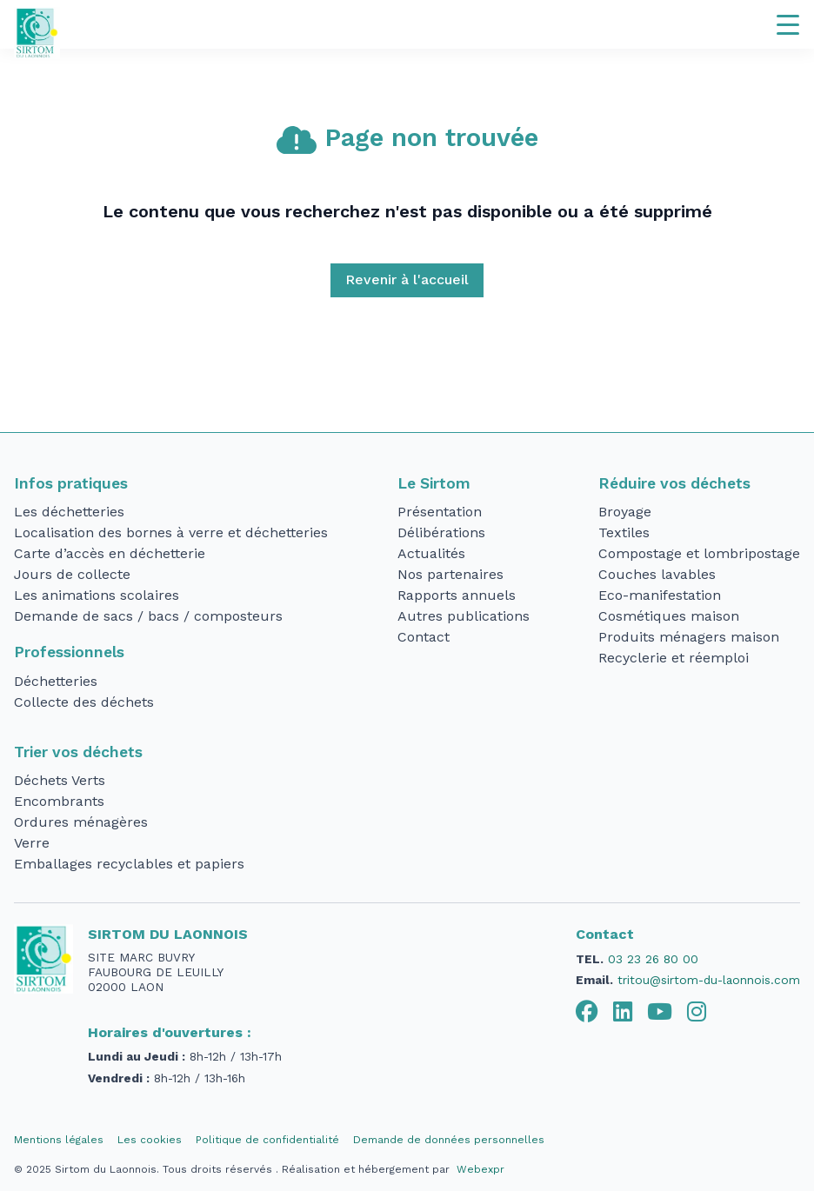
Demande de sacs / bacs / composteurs (148, 616)
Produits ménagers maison (688, 637)
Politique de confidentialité (267, 1140)
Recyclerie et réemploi (673, 657)
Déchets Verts (59, 780)
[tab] (587, 1011)
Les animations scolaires (96, 595)
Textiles (624, 532)
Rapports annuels (456, 595)
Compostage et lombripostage (699, 553)
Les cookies (149, 1140)
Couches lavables (657, 574)
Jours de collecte (72, 574)
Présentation (439, 511)
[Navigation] (788, 24)
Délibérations (441, 532)
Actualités (431, 553)
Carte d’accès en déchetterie (109, 553)
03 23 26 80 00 (653, 959)
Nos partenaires (450, 574)
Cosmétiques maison (668, 616)
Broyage (624, 511)
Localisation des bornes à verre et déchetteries (171, 532)
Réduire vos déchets (674, 483)
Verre (32, 843)
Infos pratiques (71, 483)
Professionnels (69, 652)
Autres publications (463, 616)
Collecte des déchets (84, 702)
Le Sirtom (433, 483)
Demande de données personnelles (448, 1140)
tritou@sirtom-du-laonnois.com (708, 980)
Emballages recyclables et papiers (129, 863)
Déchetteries (55, 681)
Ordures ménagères (81, 822)
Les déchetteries (69, 511)
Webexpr (480, 1169)
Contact (423, 637)
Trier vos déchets (78, 752)
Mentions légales (58, 1140)
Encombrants (59, 801)
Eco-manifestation (659, 595)
